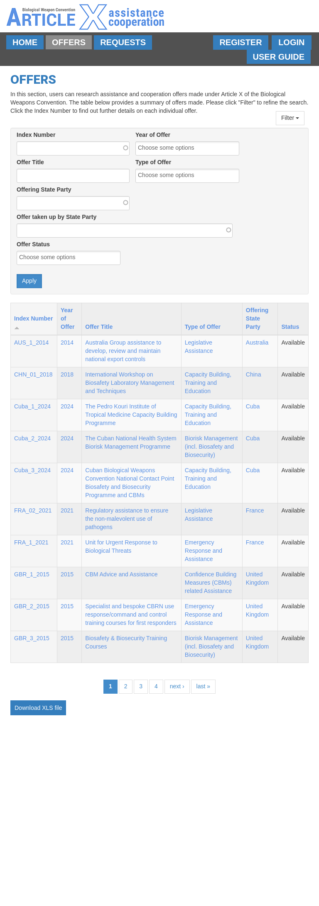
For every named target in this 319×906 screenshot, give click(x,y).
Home (24, 42)
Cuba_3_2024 (32, 470)
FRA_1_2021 (31, 542)
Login (291, 42)
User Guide (278, 56)
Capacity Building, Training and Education (208, 382)
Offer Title (30, 162)
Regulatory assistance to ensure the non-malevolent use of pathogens (126, 518)
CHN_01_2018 (33, 374)
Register (240, 42)
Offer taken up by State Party (56, 217)
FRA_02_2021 (33, 510)
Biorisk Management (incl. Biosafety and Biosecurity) (211, 446)
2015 (67, 574)
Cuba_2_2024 (32, 438)
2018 (67, 374)
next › (177, 686)
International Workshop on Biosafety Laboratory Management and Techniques (129, 382)
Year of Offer (152, 134)
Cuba (253, 406)
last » (203, 686)
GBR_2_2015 (31, 606)
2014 (67, 342)
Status (290, 326)
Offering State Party (44, 189)
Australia (257, 342)
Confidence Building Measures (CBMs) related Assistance (211, 582)
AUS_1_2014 (31, 342)
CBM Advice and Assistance (121, 574)
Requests (123, 42)
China (253, 374)
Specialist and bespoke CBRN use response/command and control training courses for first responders (130, 614)
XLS (47, 707)
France (255, 510)
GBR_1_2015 (31, 574)
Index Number (36, 134)
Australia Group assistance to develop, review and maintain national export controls (123, 350)
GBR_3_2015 (31, 638)
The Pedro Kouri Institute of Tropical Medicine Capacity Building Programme (131, 414)
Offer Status (33, 244)
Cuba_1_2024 (32, 406)
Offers (69, 42)
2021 (67, 510)
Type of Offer (153, 162)
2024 (67, 406)
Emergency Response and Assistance (203, 550)
